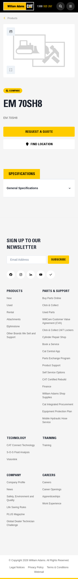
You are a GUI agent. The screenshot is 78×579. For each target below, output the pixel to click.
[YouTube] (41, 274)
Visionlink (12, 459)
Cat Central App (51, 351)
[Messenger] (51, 274)
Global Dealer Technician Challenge (20, 523)
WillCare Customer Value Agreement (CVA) (56, 321)
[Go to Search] (60, 6)
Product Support (51, 365)
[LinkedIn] (31, 274)
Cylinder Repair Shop (54, 337)
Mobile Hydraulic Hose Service (54, 420)
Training (46, 445)
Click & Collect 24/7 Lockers (57, 330)
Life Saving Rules (16, 507)
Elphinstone (13, 326)
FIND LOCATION (39, 144)
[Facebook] (11, 274)
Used (9, 305)
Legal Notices (17, 567)
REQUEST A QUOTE (39, 131)
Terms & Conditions (57, 567)
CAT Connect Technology (21, 445)
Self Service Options (53, 372)
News (10, 489)
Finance (46, 386)
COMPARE (13, 90)
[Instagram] (21, 274)
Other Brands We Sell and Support (21, 335)
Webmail (39, 571)
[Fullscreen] (11, 31)
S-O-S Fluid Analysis (18, 452)
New (9, 298)
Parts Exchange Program (56, 358)
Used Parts (48, 312)
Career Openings (51, 489)
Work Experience (51, 503)
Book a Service (50, 344)
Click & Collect (50, 305)
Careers (46, 482)
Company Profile (16, 482)
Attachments (14, 319)
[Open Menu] (70, 6)
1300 (46, 6)
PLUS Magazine (16, 514)
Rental (10, 312)
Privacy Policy (35, 567)
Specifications (22, 174)
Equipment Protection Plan (57, 411)
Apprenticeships (51, 496)
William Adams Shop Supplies (53, 395)
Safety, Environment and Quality (20, 498)
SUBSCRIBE (58, 259)
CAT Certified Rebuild (54, 379)
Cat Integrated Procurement (57, 404)
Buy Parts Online (51, 298)
